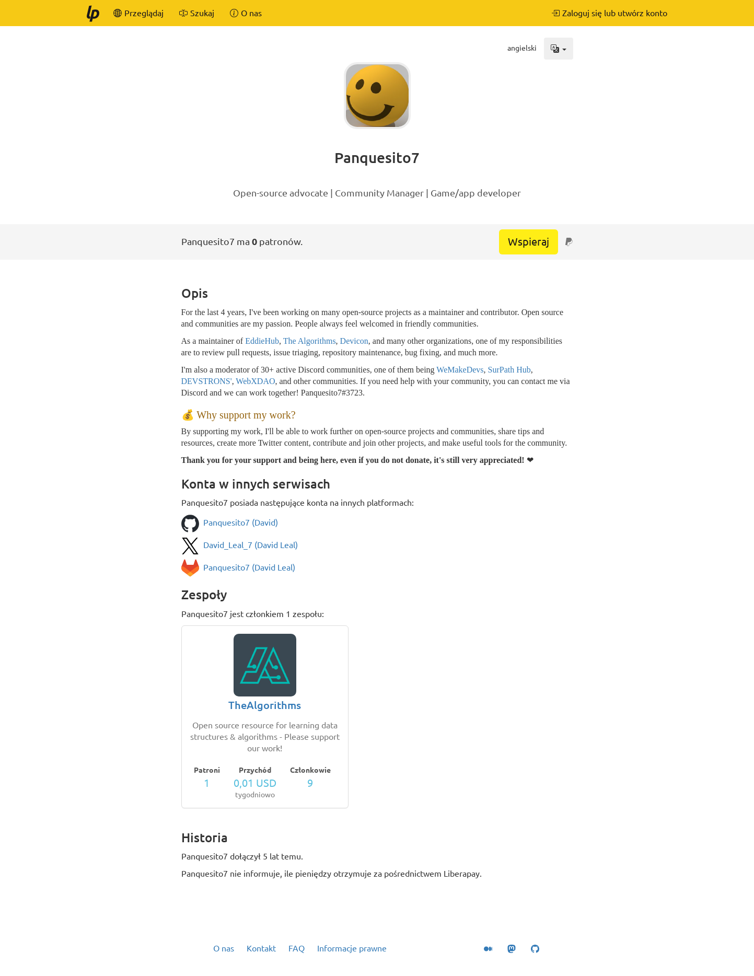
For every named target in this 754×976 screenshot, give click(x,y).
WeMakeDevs (459, 369)
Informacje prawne (352, 948)
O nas (223, 948)
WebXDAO (255, 381)
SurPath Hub (509, 369)
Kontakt (261, 948)
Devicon (354, 340)
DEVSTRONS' (206, 381)
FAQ (296, 948)
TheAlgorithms (264, 705)
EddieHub (262, 340)
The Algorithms (309, 340)
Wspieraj (528, 242)
